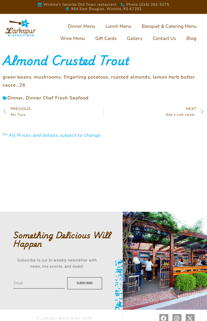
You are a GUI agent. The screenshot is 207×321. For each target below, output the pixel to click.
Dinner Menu (81, 26)
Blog (191, 38)
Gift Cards (106, 38)
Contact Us (164, 38)
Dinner (15, 98)
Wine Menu (72, 38)
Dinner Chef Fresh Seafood (57, 98)
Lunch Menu (118, 26)
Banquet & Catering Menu (169, 26)
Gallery (134, 38)
